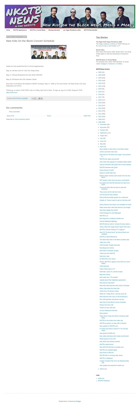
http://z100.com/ (11, 92)
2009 (100, 119)
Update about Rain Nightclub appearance (113, 280)
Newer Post (10, 116)
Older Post (87, 116)
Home (8, 30)
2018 (100, 94)
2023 (100, 80)
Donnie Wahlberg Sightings (108, 221)
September (103, 133)
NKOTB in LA (104, 216)
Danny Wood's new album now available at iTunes (115, 204)
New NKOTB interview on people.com (112, 347)
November (103, 127)
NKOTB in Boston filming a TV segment (112, 229)
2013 (100, 108)
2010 (100, 116)
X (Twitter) (119, 64)
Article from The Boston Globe (109, 291)
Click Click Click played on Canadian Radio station (115, 162)
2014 (100, 105)
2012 (100, 111)
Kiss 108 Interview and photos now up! (112, 299)
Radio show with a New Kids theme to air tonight (115, 207)
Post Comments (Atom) (22, 119)
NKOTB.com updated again (108, 350)
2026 (100, 72)
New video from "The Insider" (109, 277)
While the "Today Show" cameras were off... (113, 294)
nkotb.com (101, 378)
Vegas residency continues (107, 44)
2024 (100, 78)
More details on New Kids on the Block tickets (114, 149)
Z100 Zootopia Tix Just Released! (110, 213)
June (101, 141)
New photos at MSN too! (107, 333)
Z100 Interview (104, 266)
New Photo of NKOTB (107, 353)
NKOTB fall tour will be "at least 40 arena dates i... (115, 224)
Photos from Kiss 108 (106, 305)
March (102, 369)
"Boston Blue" (119, 52)
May (101, 144)
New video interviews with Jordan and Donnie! (114, 336)
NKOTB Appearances (20, 30)
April (101, 146)
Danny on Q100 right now (108, 173)
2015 (100, 103)
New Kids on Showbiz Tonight (109, 250)
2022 (100, 83)
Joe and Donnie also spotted (109, 195)
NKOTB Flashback (104, 381)
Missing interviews (54, 30)
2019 (100, 92)
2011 (100, 114)
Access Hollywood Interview (108, 310)
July (101, 138)
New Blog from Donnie (107, 248)
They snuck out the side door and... (111, 192)
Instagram (104, 64)
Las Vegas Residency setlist (72, 30)
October (102, 130)
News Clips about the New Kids (109, 288)
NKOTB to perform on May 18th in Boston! (113, 323)
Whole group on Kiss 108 (108, 339)
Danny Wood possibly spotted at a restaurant (114, 197)
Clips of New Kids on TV (107, 269)
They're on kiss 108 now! (107, 308)
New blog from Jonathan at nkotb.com (112, 218)
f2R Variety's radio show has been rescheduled (114, 180)
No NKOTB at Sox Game (107, 259)
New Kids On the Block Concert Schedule (113, 302)
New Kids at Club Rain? (107, 283)
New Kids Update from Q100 (109, 210)
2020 (100, 89)
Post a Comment (14, 112)
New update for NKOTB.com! (109, 326)
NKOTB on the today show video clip (111, 320)
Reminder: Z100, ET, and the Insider (111, 272)
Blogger (78, 401)
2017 (100, 97)
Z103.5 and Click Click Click (108, 152)
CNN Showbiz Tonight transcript (110, 245)
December (103, 124)
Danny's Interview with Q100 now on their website (115, 164)
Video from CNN (105, 242)
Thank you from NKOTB (107, 253)
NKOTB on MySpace (106, 358)
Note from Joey (104, 256)
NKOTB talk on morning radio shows (111, 355)
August (102, 135)
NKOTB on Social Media (37, 30)
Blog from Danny (105, 274)
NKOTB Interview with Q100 (108, 167)
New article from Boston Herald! (110, 341)
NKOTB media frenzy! (107, 344)
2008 (100, 122)
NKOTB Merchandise (90, 30)
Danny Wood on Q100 (107, 170)
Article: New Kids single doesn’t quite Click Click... (115, 227)
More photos (104, 313)
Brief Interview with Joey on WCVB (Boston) (113, 297)
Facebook (111, 64)
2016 (100, 100)
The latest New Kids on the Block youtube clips (114, 239)
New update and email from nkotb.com (112, 365)
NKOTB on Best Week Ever (108, 237)
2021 (100, 86)
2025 (100, 75)
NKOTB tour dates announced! (109, 159)
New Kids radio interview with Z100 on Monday (114, 285)
